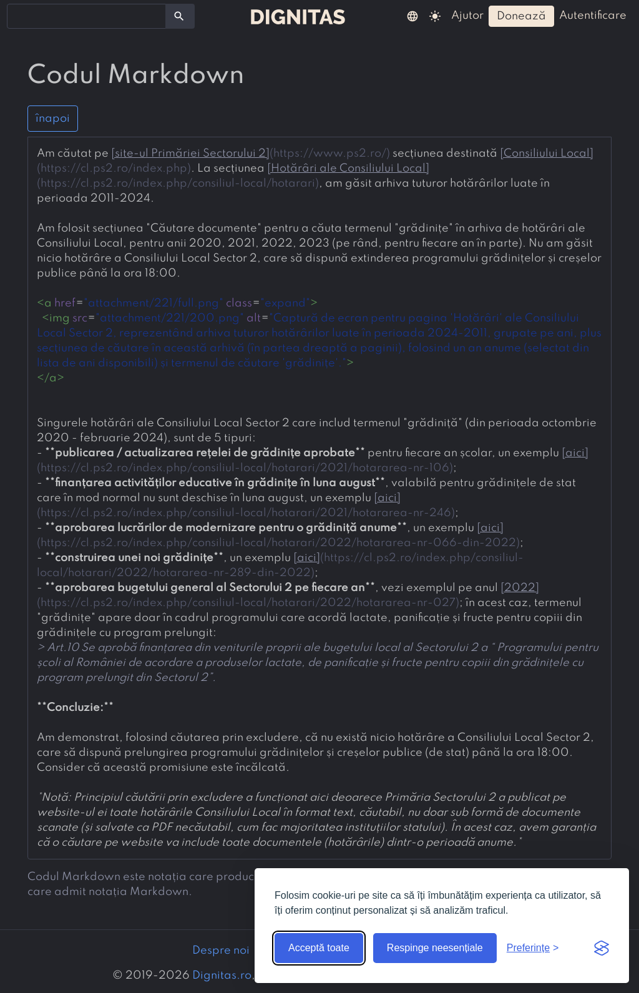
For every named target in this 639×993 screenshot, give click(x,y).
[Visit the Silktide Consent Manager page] (601, 948)
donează (521, 16)
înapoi (53, 118)
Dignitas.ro (221, 975)
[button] (412, 16)
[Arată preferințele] (533, 948)
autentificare (593, 15)
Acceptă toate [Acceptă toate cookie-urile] (318, 947)
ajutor (467, 15)
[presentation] (319, 498)
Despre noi (221, 950)
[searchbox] (18, 15)
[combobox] (86, 16)
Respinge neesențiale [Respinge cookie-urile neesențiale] (435, 947)
